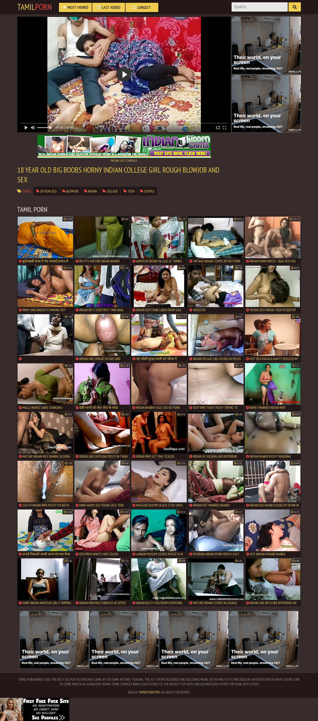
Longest (142, 7)
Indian (90, 191)
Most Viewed (75, 7)
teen (129, 191)
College (110, 191)
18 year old (46, 191)
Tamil (34, 7)
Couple (147, 191)
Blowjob (70, 191)
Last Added (108, 7)
